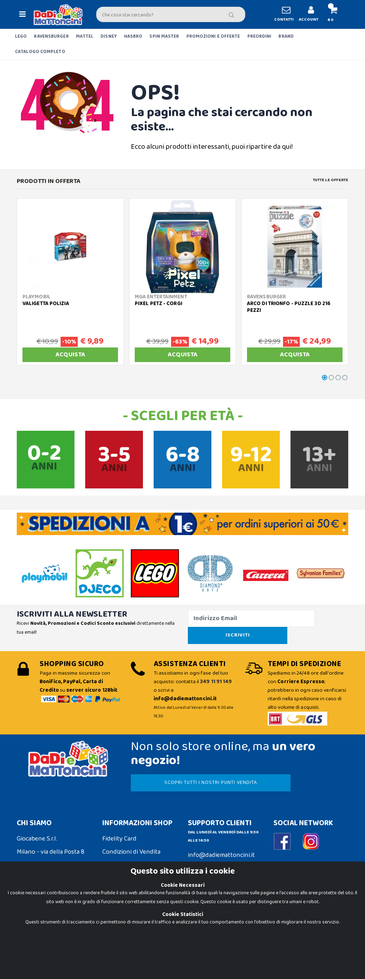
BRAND (286, 36)
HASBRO (133, 36)
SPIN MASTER (164, 36)
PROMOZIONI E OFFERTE (213, 36)
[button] (330, 14)
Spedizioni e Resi (125, 857)
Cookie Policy (35, 920)
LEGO (21, 36)
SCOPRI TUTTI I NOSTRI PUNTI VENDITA (185, 774)
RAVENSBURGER (51, 36)
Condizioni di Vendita (131, 843)
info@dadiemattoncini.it (221, 847)
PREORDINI (259, 36)
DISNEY (109, 36)
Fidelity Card (119, 830)
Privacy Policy (35, 933)
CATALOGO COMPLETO (40, 52)
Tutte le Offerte (330, 180)
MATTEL (85, 36)
